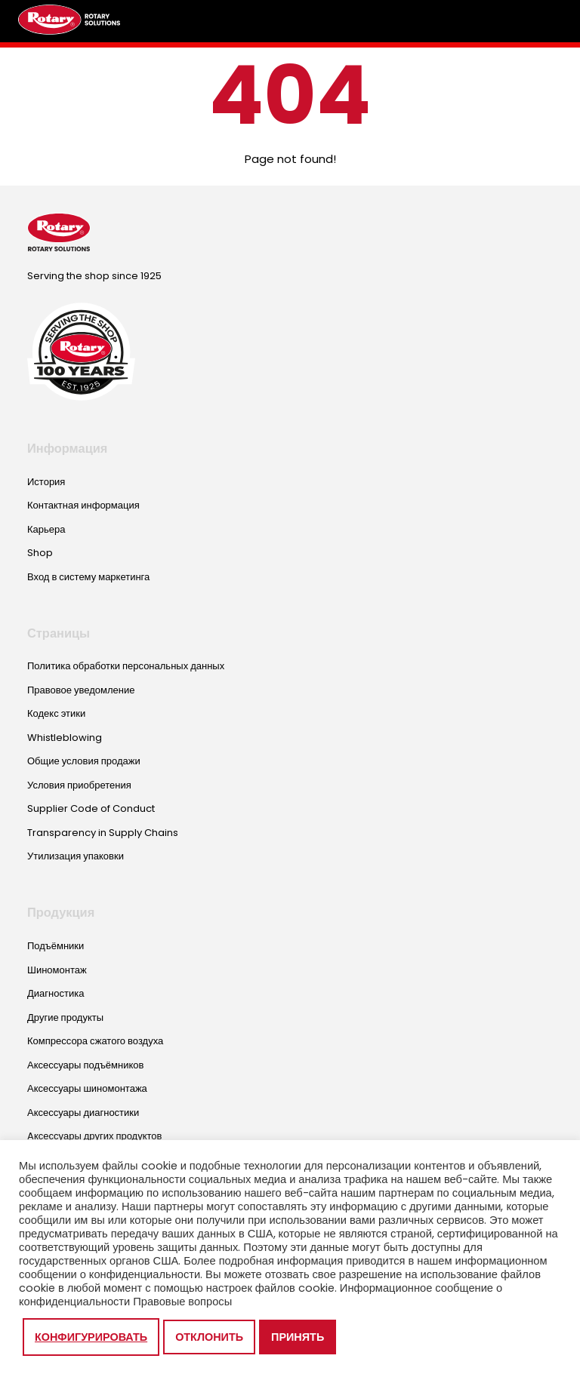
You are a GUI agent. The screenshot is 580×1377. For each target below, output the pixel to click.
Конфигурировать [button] (91, 1337)
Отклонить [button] (209, 1337)
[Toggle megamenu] (546, 21)
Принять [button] (297, 1337)
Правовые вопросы (182, 1301)
